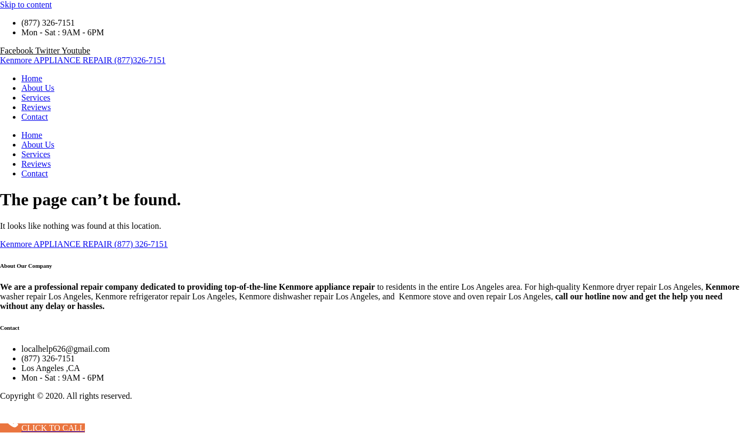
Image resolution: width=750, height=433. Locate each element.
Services (35, 97)
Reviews (36, 107)
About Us (37, 87)
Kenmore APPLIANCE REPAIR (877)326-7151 (83, 60)
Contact (34, 116)
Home (31, 78)
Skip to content (26, 4)
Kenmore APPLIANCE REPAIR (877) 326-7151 (84, 244)
